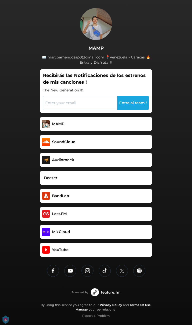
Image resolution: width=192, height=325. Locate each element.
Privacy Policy (111, 305)
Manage (82, 309)
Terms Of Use (140, 305)
